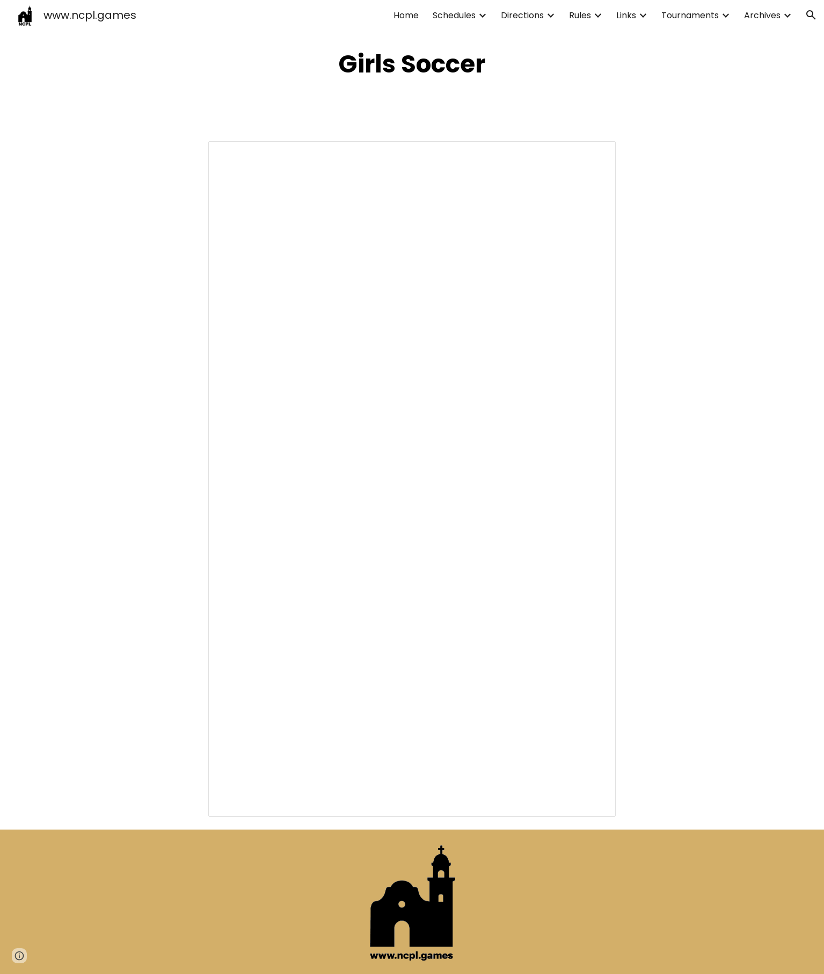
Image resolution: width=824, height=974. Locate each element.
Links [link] (626, 15)
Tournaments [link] (690, 15)
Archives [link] (762, 15)
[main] (412, 64)
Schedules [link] (454, 15)
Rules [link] (580, 15)
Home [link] (406, 15)
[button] (811, 15)
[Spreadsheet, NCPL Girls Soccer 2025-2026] (412, 479)
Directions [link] (522, 15)
